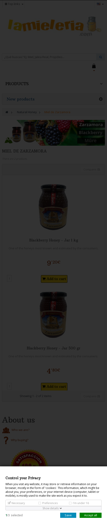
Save (68, 515)
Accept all (90, 515)
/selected (14, 515)
